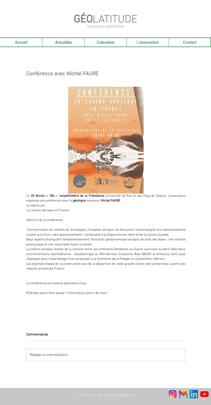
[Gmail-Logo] (183, 394)
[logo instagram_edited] (173, 394)
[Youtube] (204, 394)
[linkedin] (194, 394)
